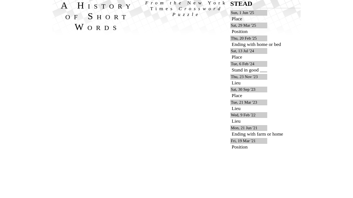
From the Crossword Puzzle (186, 8)
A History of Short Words (97, 16)
